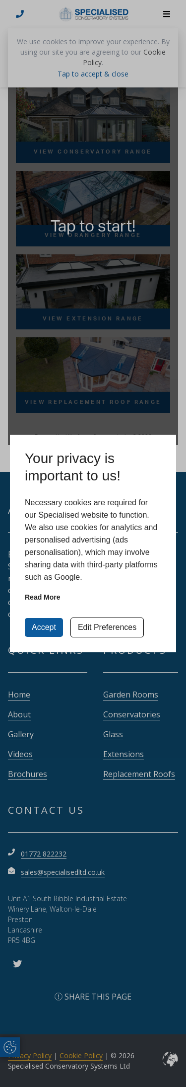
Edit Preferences (107, 627)
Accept (44, 627)
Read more (43, 597)
